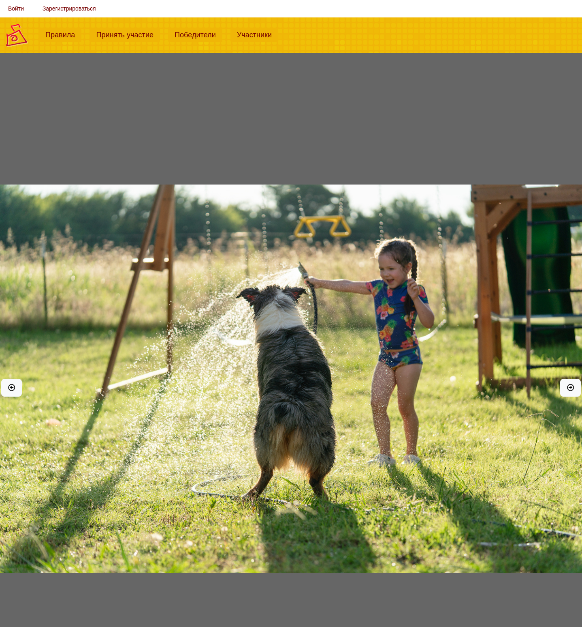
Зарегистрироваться (69, 8)
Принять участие (128, 34)
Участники (257, 34)
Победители (198, 34)
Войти (16, 8)
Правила (63, 34)
